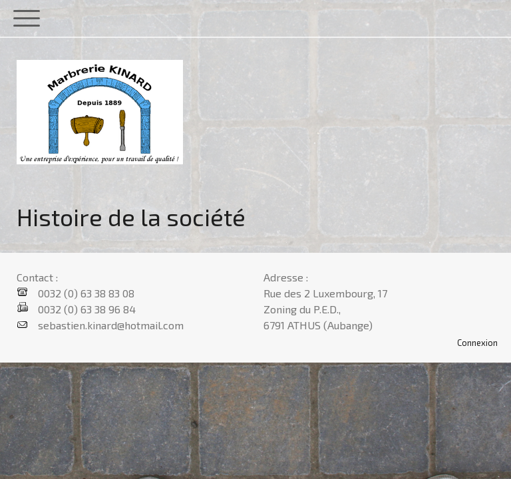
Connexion (477, 342)
